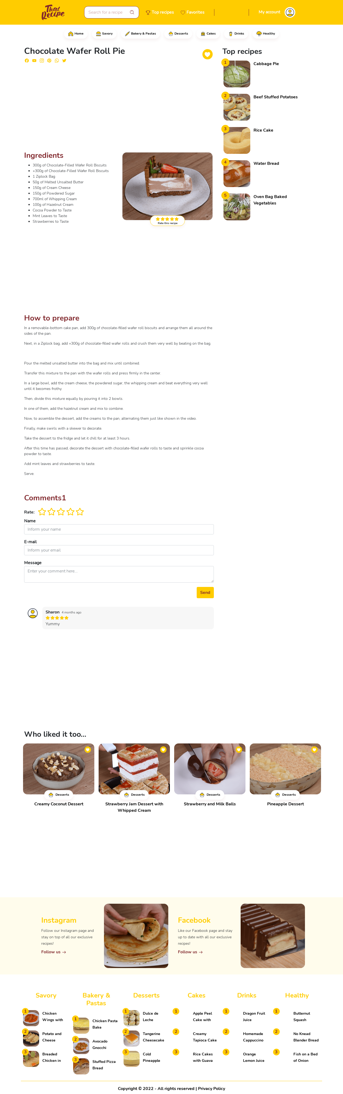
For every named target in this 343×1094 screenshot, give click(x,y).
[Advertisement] (119, 109)
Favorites (195, 12)
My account (269, 12)
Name (30, 521)
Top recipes (163, 12)
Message (33, 563)
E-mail (30, 542)
